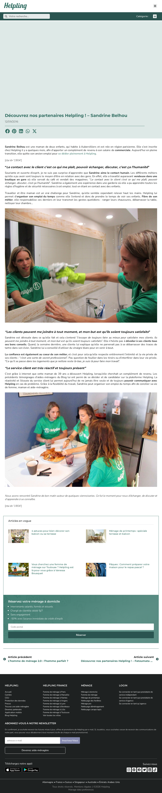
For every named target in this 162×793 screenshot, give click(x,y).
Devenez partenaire (13, 709)
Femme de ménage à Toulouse (56, 712)
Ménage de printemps (90, 697)
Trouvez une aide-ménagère (17, 706)
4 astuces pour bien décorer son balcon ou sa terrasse (51, 532)
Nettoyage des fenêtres (91, 700)
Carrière (8, 695)
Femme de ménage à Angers (55, 700)
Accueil (8, 692)
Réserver (81, 635)
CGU (7, 697)
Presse (8, 703)
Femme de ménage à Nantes (55, 697)
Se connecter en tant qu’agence (132, 703)
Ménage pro (86, 703)
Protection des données (15, 700)
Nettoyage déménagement (92, 706)
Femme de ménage (89, 695)
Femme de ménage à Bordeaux (56, 706)
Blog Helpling (11, 715)
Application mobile (13, 712)
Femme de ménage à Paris (54, 692)
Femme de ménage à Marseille (56, 695)
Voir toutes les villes (52, 715)
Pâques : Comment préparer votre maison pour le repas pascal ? (129, 566)
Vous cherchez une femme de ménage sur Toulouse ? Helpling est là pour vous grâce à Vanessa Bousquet (53, 569)
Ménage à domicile (89, 692)
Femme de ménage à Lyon (54, 703)
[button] (155, 16)
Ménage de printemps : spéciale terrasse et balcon (128, 532)
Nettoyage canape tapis (91, 709)
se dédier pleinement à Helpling (77, 153)
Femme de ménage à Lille (54, 709)
